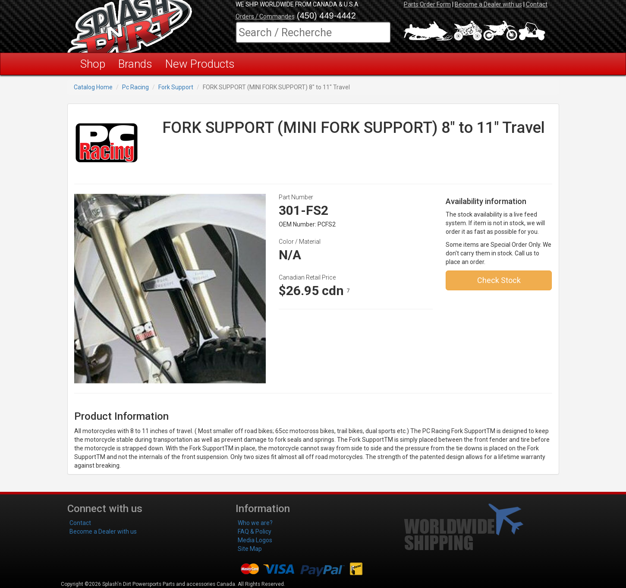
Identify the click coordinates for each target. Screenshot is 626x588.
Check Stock (499, 280)
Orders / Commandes (265, 16)
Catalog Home (93, 87)
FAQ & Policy (254, 531)
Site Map (250, 548)
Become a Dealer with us (488, 4)
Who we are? (255, 522)
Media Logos (255, 540)
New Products (200, 63)
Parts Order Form (427, 4)
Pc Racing (135, 87)
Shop (92, 63)
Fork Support (175, 87)
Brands (135, 63)
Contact (536, 4)
